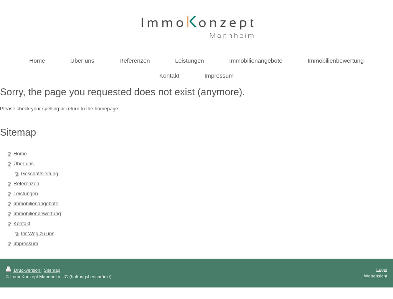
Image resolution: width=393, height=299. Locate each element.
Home (20, 153)
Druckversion (23, 269)
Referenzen (26, 183)
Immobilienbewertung (37, 213)
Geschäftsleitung (39, 173)
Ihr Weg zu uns (37, 233)
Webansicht (375, 275)
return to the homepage (92, 108)
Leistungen (25, 193)
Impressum (25, 243)
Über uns (23, 163)
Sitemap (52, 269)
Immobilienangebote (35, 203)
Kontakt (21, 223)
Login (381, 269)
